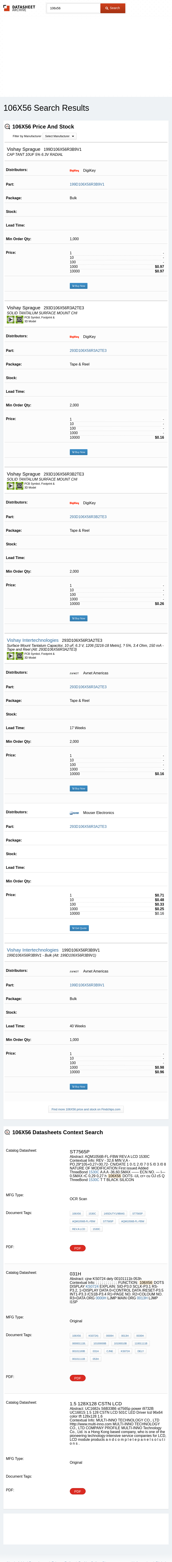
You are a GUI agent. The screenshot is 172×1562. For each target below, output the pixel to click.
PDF (77, 1248)
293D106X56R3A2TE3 (88, 351)
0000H (101, 1298)
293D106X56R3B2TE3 (88, 517)
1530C (94, 1172)
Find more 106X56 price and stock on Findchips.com (86, 1109)
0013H (142, 1298)
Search (112, 8)
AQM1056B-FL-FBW (83, 1221)
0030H (140, 1335)
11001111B (141, 1343)
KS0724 (92, 1286)
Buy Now (78, 286)
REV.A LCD (78, 1229)
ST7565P (137, 1213)
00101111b (78, 1359)
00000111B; (79, 1343)
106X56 (76, 1213)
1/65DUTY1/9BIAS (114, 1213)
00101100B (78, 1351)
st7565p (108, 1221)
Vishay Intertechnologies (33, 640)
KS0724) (93, 1335)
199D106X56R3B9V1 (87, 184)
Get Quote (79, 928)
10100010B (120, 1343)
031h (96, 1351)
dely (141, 1351)
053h (96, 1359)
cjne (110, 1351)
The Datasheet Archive (19, 8)
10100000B (99, 1343)
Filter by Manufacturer (27, 136)
